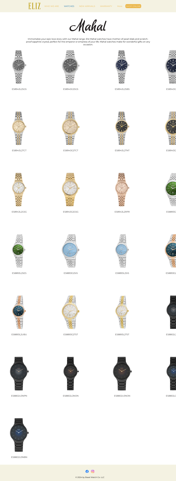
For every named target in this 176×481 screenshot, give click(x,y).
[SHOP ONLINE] (133, 6)
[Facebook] (87, 471)
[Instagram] (93, 471)
